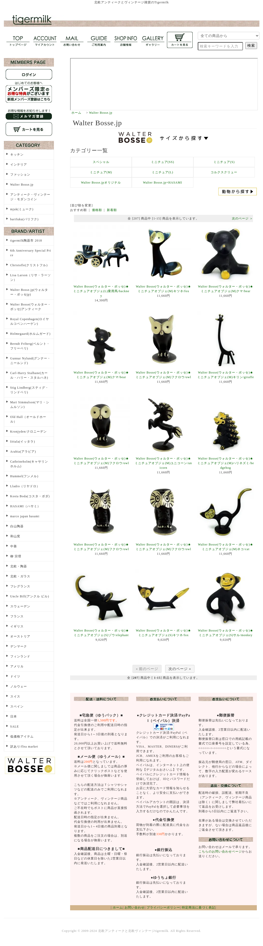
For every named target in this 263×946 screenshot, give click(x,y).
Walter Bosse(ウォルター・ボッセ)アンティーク (30, 307)
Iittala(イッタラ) (22, 441)
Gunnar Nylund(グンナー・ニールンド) (30, 361)
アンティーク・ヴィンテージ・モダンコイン (30, 197)
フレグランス (20, 586)
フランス (17, 616)
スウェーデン (20, 606)
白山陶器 (17, 526)
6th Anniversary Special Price (30, 253)
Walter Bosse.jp (100, 112)
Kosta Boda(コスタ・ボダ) (30, 496)
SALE (14, 726)
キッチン (17, 154)
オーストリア (20, 636)
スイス (15, 696)
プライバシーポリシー (163, 907)
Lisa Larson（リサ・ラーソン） (30, 277)
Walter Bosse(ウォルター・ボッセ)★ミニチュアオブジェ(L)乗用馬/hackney (101, 291)
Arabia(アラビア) (23, 451)
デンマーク (18, 646)
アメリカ (17, 666)
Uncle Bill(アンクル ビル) (29, 596)
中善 (13, 546)
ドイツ (15, 676)
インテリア (18, 164)
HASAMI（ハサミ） (25, 506)
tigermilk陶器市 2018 (26, 240)
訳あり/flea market (24, 746)
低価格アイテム (22, 736)
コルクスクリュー (224, 172)
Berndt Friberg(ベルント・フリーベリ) (30, 346)
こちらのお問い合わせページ (220, 851)
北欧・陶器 (18, 566)
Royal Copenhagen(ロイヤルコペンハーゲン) (29, 321)
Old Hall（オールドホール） (28, 419)
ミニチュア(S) (224, 162)
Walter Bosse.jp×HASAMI (162, 182)
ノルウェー (18, 686)
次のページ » (179, 669)
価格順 (97, 210)
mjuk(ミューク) (22, 209)
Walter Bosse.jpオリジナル (101, 182)
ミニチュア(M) (101, 172)
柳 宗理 (15, 556)
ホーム (76, 112)
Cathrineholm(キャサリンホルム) (29, 464)
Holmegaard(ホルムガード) (30, 334)
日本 (13, 716)
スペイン (17, 706)
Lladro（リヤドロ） (25, 486)
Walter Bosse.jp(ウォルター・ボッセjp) (29, 292)
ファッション (20, 174)
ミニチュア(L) (162, 172)
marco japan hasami (25, 516)
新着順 (112, 210)
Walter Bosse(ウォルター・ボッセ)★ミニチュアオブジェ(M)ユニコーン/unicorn (163, 463)
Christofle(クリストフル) (29, 265)
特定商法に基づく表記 (198, 907)
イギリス (17, 626)
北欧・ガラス (20, 576)
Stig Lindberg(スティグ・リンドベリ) (29, 390)
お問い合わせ (135, 907)
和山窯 (15, 536)
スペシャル (101, 162)
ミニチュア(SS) (162, 162)
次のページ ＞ (242, 218)
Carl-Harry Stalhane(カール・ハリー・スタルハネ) (29, 375)
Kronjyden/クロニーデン (28, 431)
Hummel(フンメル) (24, 476)
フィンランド (20, 656)
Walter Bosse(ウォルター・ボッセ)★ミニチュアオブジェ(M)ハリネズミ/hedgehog (225, 463)
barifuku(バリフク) (24, 219)
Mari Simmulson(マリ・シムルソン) (29, 404)
